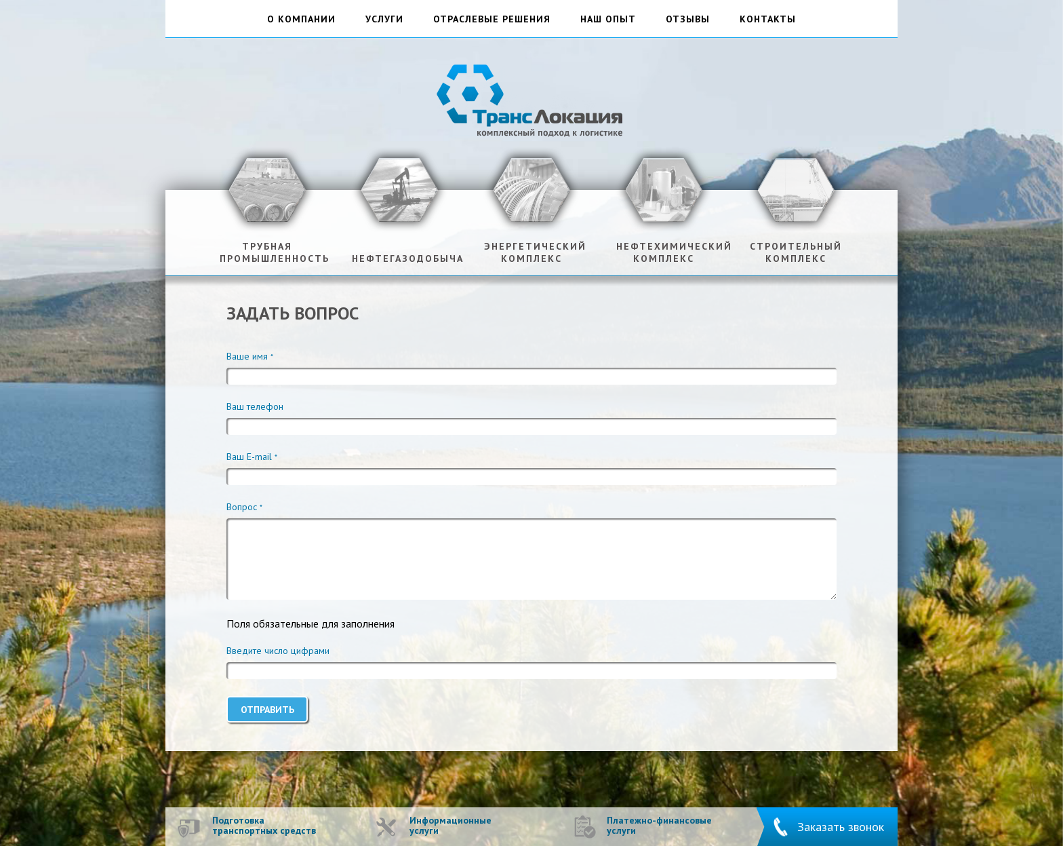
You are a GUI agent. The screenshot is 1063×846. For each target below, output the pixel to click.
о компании (301, 19)
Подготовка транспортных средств (264, 826)
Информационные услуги (450, 826)
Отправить (267, 710)
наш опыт (608, 19)
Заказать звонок (840, 826)
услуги (384, 19)
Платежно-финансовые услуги (659, 826)
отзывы (688, 19)
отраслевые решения (491, 19)
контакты (768, 19)
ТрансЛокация (531, 99)
